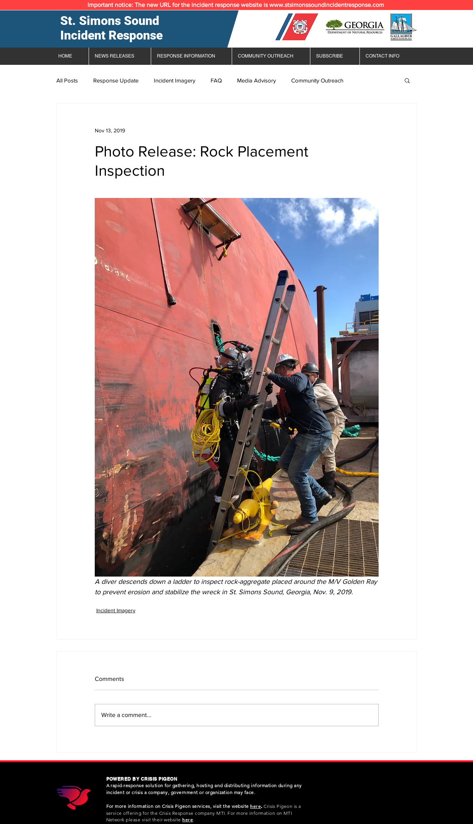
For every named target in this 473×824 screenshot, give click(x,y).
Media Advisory (256, 80)
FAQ (216, 80)
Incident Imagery (174, 80)
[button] (407, 80)
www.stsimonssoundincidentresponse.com (326, 5)
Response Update (115, 80)
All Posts (67, 80)
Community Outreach (317, 80)
